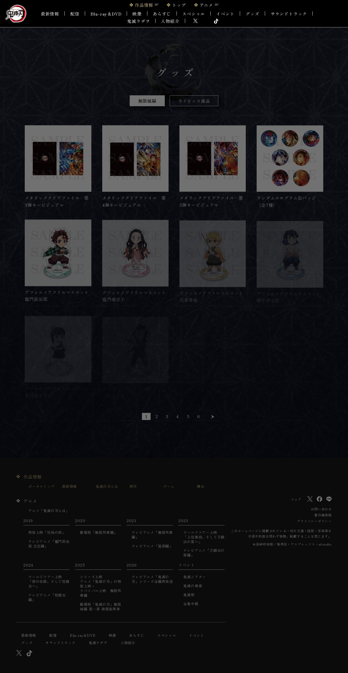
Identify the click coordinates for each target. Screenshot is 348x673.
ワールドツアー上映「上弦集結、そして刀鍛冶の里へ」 (204, 537)
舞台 (200, 486)
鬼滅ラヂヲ (138, 21)
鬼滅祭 (188, 595)
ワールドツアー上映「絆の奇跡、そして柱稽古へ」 (49, 582)
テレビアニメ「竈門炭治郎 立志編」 (49, 544)
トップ (179, 5)
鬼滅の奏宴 (192, 586)
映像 (137, 13)
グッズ (252, 13)
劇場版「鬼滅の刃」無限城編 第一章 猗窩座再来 (100, 606)
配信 (74, 13)
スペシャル (193, 13)
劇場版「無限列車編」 (98, 532)
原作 (133, 486)
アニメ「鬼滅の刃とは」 (49, 510)
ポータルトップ (41, 486)
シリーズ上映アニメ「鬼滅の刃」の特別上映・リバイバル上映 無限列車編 (100, 586)
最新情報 (50, 13)
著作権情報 (323, 515)
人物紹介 (170, 21)
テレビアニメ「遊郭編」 (152, 546)
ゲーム (168, 486)
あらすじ (162, 13)
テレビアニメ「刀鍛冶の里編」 (204, 553)
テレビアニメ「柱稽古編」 (47, 597)
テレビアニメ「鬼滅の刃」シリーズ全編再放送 (152, 579)
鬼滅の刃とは (107, 486)
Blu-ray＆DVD (106, 13)
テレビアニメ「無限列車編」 (152, 535)
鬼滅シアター (194, 577)
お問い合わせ (321, 509)
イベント (196, 635)
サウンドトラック (289, 13)
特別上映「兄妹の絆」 (47, 532)
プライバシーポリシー (314, 521)
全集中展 (190, 604)
